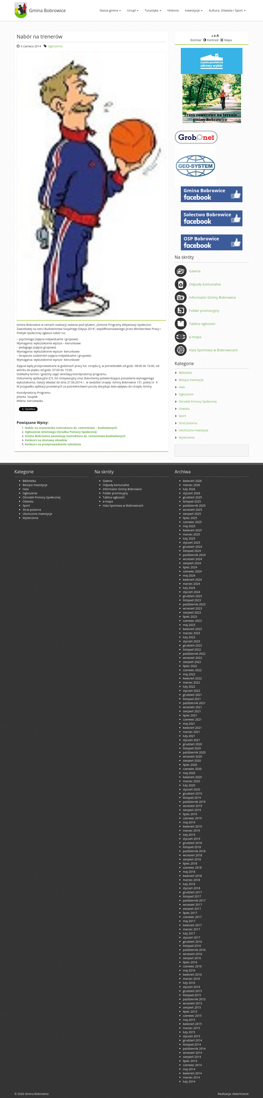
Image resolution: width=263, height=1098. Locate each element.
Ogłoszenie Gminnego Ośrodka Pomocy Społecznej (61, 432)
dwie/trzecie (240, 1094)
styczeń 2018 (191, 888)
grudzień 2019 (192, 793)
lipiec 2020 (190, 765)
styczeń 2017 (191, 937)
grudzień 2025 (192, 497)
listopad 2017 (192, 896)
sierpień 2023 (192, 612)
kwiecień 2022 (192, 678)
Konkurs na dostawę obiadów (46, 440)
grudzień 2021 (192, 695)
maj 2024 (189, 575)
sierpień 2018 (192, 859)
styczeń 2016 (191, 987)
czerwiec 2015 (192, 1016)
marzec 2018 (191, 880)
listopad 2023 (192, 600)
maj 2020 (189, 773)
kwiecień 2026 (192, 481)
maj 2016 (189, 970)
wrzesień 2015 (192, 1003)
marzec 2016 (191, 979)
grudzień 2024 (192, 547)
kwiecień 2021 (192, 728)
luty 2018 (189, 884)
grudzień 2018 (192, 843)
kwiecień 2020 (192, 777)
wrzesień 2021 (192, 707)
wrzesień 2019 (192, 806)
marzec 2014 (191, 1077)
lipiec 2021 (190, 715)
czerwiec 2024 (192, 571)
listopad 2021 (192, 699)
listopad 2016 (192, 946)
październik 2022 (194, 654)
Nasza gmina (110, 10)
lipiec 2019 (190, 814)
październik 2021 (194, 703)
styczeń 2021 (191, 740)
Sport (182, 416)
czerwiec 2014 (192, 1065)
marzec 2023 (191, 633)
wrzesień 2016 (192, 954)
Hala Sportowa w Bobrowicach (213, 350)
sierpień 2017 (192, 909)
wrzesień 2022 (192, 658)
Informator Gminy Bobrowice (212, 297)
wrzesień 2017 (192, 904)
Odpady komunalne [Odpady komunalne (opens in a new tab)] (205, 284)
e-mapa (195, 336)
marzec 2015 (191, 1028)
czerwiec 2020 (192, 769)
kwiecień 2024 (192, 579)
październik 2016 (194, 950)
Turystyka (153, 10)
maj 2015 (189, 1020)
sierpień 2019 (192, 810)
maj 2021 (189, 723)
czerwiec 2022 (192, 670)
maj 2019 (189, 822)
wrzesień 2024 (192, 559)
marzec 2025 (191, 534)
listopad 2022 (192, 649)
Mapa (226, 40)
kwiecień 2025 (192, 530)
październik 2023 (194, 604)
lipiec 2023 (190, 617)
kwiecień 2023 (192, 629)
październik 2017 (194, 900)
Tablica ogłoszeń (202, 323)
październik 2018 (194, 851)
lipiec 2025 (190, 518)
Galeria (195, 271)
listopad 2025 (192, 501)
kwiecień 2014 (192, 1073)
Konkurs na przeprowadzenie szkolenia (53, 444)
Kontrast (211, 40)
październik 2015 (194, 999)
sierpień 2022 (192, 662)
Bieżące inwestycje (191, 380)
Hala (182, 387)
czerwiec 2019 (192, 818)
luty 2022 (189, 686)
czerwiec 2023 (192, 621)
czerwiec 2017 (192, 917)
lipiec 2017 (190, 913)
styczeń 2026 (191, 493)
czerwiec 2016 (192, 966)
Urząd (132, 10)
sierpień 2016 (192, 958)
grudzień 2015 (192, 991)
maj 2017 (189, 921)
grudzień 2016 (192, 942)
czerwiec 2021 (192, 719)
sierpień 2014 (192, 1057)
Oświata (184, 409)
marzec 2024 (191, 584)
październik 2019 (194, 802)
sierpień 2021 (192, 711)
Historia (173, 10)
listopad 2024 (192, 551)
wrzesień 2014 (192, 1053)
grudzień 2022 (192, 645)
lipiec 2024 (190, 567)
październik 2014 (194, 1048)
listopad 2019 (192, 798)
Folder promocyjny (204, 310)
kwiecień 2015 (192, 1024)
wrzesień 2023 (192, 608)
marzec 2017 (191, 929)
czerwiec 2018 (192, 867)
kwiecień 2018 (192, 876)
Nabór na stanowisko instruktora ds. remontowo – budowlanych (71, 428)
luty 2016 (189, 983)
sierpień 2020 (192, 761)
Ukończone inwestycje (193, 430)
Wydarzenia (186, 437)
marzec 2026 (191, 485)
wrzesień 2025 (192, 510)
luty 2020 (189, 785)
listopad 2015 (192, 995)
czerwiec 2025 (192, 522)
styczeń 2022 (191, 691)
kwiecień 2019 (192, 826)
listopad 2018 (192, 847)
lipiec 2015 (190, 1011)
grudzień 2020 (192, 744)
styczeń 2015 (191, 1036)
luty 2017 (189, 933)
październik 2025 (194, 505)
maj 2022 (189, 674)
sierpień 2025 (192, 514)
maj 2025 (189, 526)
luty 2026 (189, 489)
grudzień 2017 (192, 892)
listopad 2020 (192, 748)
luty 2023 (189, 637)
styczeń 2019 (191, 839)
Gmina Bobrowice (47, 10)
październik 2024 (194, 555)
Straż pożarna (188, 423)
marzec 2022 (191, 682)
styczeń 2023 (191, 641)
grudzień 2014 (192, 1040)
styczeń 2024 (191, 592)
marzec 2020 (191, 781)
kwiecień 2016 (192, 974)
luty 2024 (189, 588)
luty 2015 (189, 1032)
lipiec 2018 (190, 863)
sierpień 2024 (192, 563)
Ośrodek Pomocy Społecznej (198, 401)
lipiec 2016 (190, 962)
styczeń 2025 (191, 542)
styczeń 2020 (191, 789)
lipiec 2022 (190, 666)
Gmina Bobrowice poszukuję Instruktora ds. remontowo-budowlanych (75, 436)
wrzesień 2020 (192, 756)
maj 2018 (189, 872)
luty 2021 (189, 736)
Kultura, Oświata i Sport (227, 10)
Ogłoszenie (55, 46)
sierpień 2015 (192, 1007)
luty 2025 (189, 538)
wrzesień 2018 (192, 855)
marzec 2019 (191, 830)
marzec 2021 (191, 732)
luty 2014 (189, 1081)
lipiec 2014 (190, 1061)
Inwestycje (194, 10)
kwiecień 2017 (192, 925)
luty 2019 (189, 835)
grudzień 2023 (192, 596)
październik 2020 (194, 752)
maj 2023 (189, 625)
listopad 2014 (192, 1044)
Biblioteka (185, 373)
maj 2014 (189, 1069)
